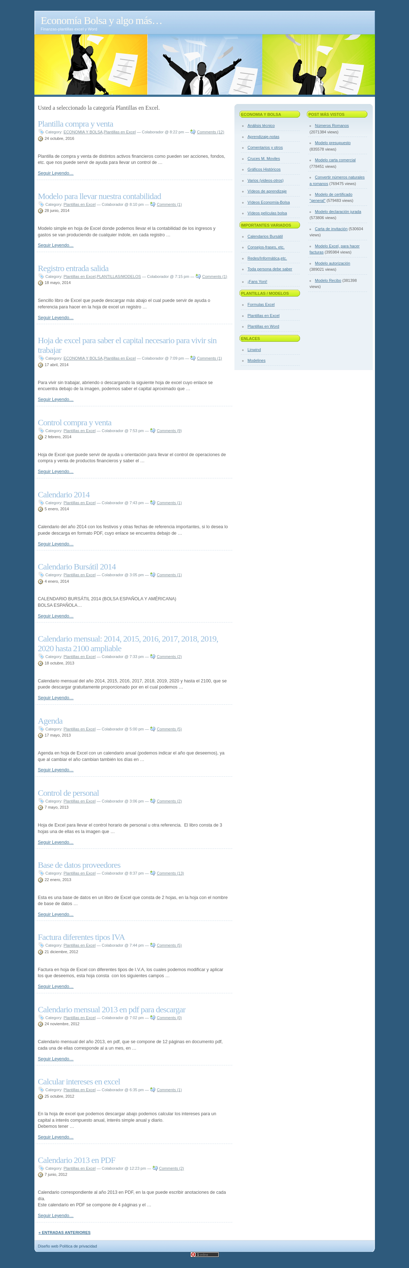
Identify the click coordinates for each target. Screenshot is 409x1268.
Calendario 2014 (64, 494)
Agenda (50, 720)
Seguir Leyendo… (56, 173)
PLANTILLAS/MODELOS (119, 276)
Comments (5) (169, 729)
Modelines (257, 360)
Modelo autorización (332, 263)
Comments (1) (169, 204)
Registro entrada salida (73, 268)
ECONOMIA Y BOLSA (83, 132)
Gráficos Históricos (264, 169)
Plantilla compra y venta (75, 123)
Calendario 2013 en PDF (76, 1160)
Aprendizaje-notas (264, 136)
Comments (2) (169, 656)
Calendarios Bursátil (265, 236)
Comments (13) (170, 873)
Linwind (254, 349)
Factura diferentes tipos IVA (81, 937)
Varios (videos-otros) (266, 180)
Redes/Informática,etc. (267, 258)
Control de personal (68, 793)
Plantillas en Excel (119, 132)
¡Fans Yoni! (257, 281)
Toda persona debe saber (270, 269)
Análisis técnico (261, 125)
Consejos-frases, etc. (266, 247)
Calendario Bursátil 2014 (77, 566)
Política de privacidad (78, 1246)
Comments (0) (169, 1018)
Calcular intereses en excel (79, 1081)
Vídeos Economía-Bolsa (269, 202)
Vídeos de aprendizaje (267, 191)
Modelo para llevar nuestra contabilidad (99, 196)
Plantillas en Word (263, 326)
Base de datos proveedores (79, 865)
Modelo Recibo (328, 280)
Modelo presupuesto (333, 143)
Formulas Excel (261, 304)
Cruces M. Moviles (264, 158)
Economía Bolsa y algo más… (101, 20)
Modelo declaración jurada (338, 211)
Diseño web (48, 1246)
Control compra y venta (74, 422)
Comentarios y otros (265, 147)
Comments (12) (210, 132)
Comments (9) (169, 431)
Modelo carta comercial (335, 160)
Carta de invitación (331, 229)
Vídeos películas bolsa (267, 213)
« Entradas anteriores (65, 1232)
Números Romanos (332, 125)
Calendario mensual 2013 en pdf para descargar (112, 1009)
